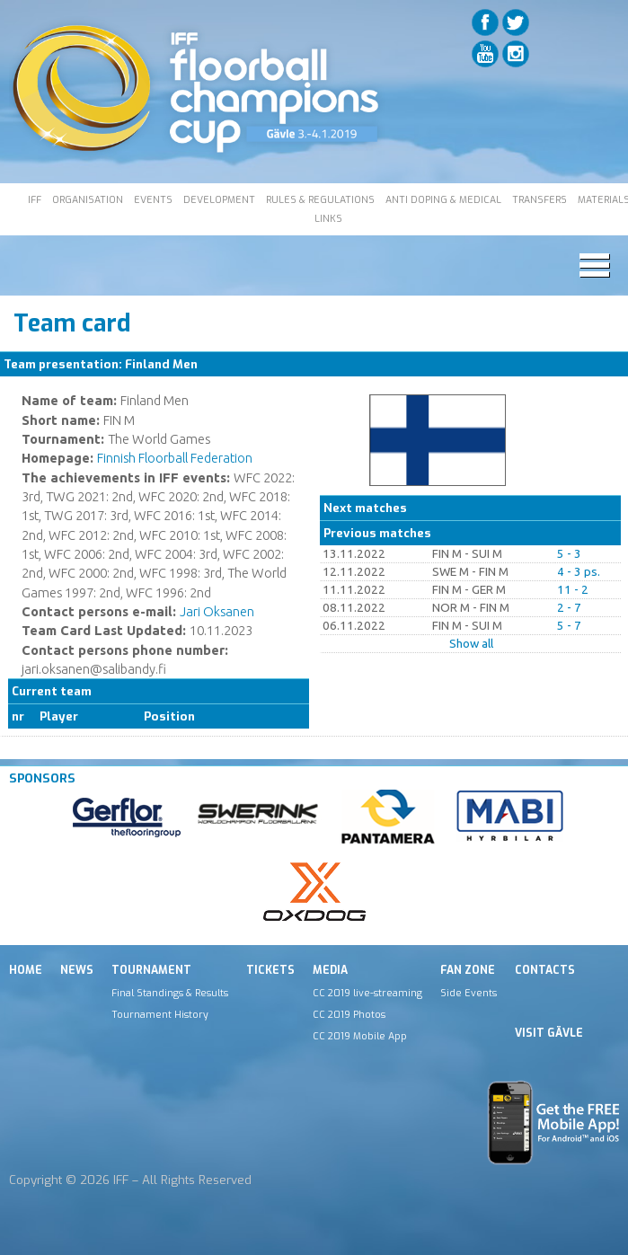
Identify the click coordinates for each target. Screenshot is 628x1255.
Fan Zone (467, 970)
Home (25, 970)
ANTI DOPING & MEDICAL (443, 199)
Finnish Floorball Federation (174, 457)
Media (330, 970)
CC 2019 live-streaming (367, 992)
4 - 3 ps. (578, 572)
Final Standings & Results (169, 992)
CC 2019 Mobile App (360, 1036)
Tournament (151, 970)
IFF (34, 199)
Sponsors (42, 778)
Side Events (468, 992)
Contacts (545, 970)
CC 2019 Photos (349, 1014)
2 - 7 (569, 607)
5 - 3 (569, 554)
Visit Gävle (549, 1033)
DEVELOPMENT (219, 199)
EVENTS (153, 199)
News (76, 970)
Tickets (270, 970)
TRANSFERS (539, 199)
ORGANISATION (87, 199)
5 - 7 (569, 625)
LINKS (328, 218)
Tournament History (159, 1014)
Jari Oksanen (217, 611)
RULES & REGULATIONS (320, 199)
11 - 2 (572, 590)
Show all (471, 643)
